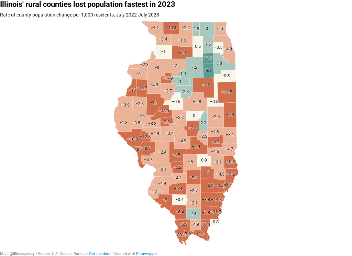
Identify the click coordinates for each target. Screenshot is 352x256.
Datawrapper (147, 254)
